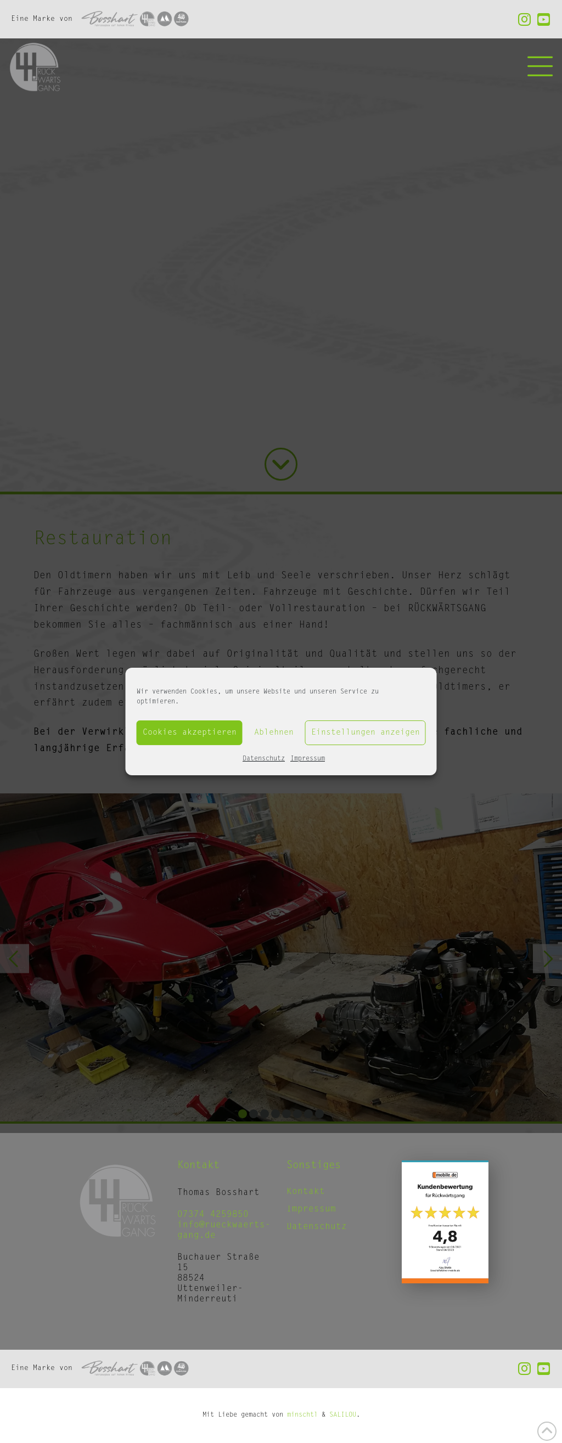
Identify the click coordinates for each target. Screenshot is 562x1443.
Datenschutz (264, 759)
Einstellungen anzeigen (365, 733)
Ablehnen (274, 733)
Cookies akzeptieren (190, 733)
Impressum (307, 759)
